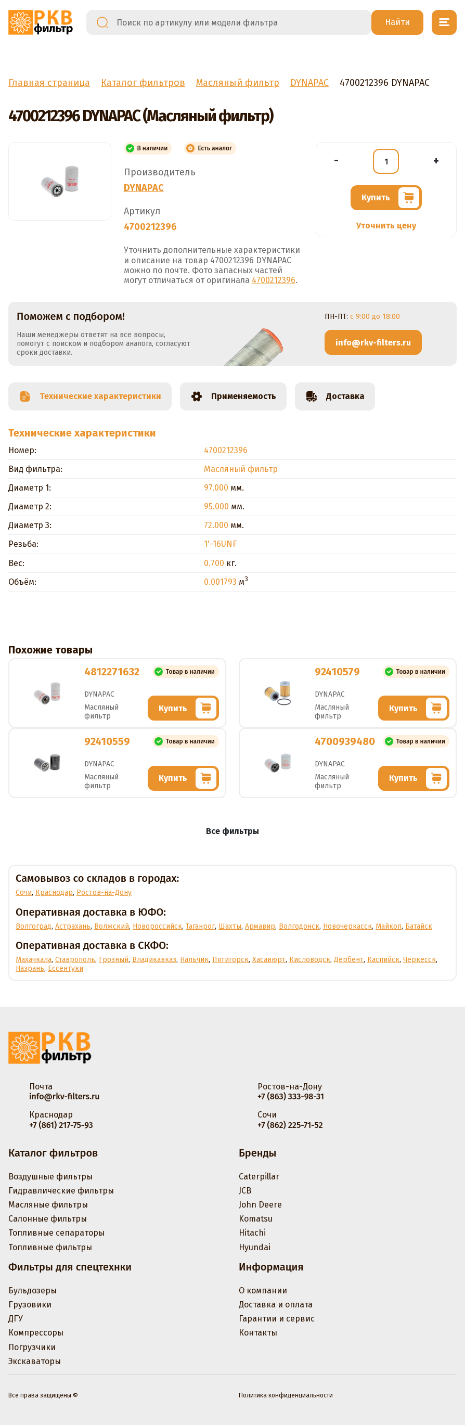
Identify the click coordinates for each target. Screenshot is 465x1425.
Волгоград (33, 926)
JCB (245, 1191)
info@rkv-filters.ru (373, 343)
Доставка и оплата (276, 1305)
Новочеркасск (347, 926)
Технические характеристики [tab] (90, 396)
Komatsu (256, 1219)
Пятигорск (230, 959)
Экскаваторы (34, 1361)
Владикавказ (154, 959)
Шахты (229, 926)
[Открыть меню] (444, 22)
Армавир (260, 926)
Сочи (24, 892)
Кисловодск (309, 959)
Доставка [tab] (335, 396)
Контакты (258, 1333)
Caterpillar (259, 1177)
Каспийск (383, 959)
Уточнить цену (386, 225)
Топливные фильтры (50, 1247)
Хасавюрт (269, 959)
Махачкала (33, 959)
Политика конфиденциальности (286, 1395)
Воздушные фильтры (50, 1177)
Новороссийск (157, 926)
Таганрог (200, 926)
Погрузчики (32, 1347)
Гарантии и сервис (277, 1319)
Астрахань (73, 926)
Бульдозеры (32, 1290)
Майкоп (389, 926)
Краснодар (54, 892)
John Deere (260, 1205)
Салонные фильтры (47, 1219)
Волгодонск (299, 926)
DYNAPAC (144, 188)
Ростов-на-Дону (104, 892)
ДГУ (15, 1319)
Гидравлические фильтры (61, 1191)
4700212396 (273, 280)
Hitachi (252, 1233)
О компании (263, 1290)
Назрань (30, 968)
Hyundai (254, 1247)
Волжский (111, 926)
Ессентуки (65, 968)
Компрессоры (35, 1333)
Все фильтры (232, 831)
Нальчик (194, 959)
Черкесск (419, 959)
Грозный (113, 959)
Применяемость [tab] (233, 396)
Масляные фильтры (48, 1205)
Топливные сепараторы (56, 1233)
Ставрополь (75, 959)
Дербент (349, 959)
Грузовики (29, 1305)
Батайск (418, 926)
